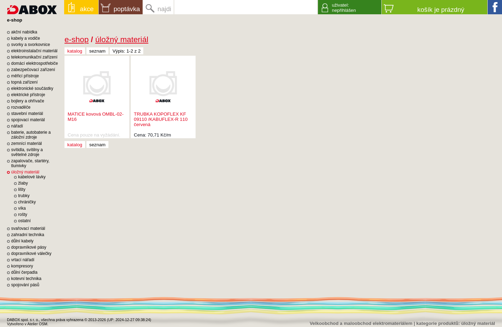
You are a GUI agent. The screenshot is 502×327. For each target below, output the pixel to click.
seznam (97, 51)
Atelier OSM (37, 324)
